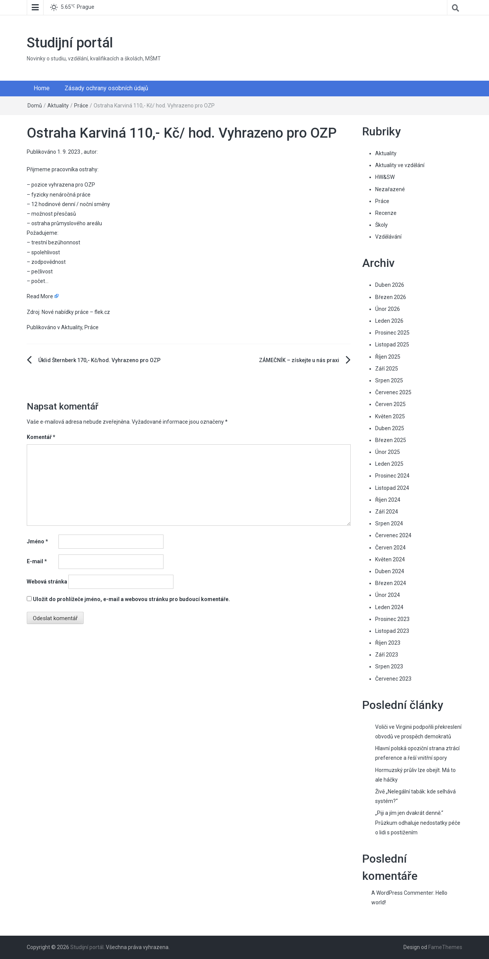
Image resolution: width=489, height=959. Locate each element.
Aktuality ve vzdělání (399, 165)
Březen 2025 (390, 440)
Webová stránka (47, 582)
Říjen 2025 (387, 357)
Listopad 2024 (392, 488)
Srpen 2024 (389, 523)
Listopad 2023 (392, 631)
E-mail (37, 561)
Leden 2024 (389, 607)
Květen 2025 (390, 416)
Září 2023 (386, 655)
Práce (81, 105)
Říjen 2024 (387, 500)
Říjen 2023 (387, 643)
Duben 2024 (389, 571)
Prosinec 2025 (392, 333)
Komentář (41, 437)
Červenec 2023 (393, 679)
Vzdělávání (388, 237)
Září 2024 (386, 512)
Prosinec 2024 (392, 476)
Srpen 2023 (389, 666)
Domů (35, 105)
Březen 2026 (390, 297)
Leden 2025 (389, 464)
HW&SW (385, 177)
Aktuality (58, 105)
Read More (40, 296)
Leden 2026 (389, 321)
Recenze (386, 213)
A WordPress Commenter (402, 893)
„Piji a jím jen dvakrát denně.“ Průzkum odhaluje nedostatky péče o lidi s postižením (417, 822)
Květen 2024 (390, 559)
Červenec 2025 (393, 392)
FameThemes (445, 947)
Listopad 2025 (392, 344)
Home (42, 88)
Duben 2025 (389, 428)
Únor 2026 (387, 309)
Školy (381, 225)
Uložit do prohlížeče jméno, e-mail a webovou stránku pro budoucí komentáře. (131, 599)
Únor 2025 (387, 452)
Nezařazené (390, 189)
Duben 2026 (389, 285)
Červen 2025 (390, 404)
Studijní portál (70, 43)
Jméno (37, 541)
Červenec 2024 (393, 535)
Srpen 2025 (389, 380)
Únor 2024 (387, 595)
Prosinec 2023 (392, 619)
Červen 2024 (390, 548)
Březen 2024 (390, 583)
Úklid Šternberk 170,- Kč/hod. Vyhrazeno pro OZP (99, 360)
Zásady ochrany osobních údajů (106, 88)
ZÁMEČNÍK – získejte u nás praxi (299, 360)
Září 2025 (386, 369)
